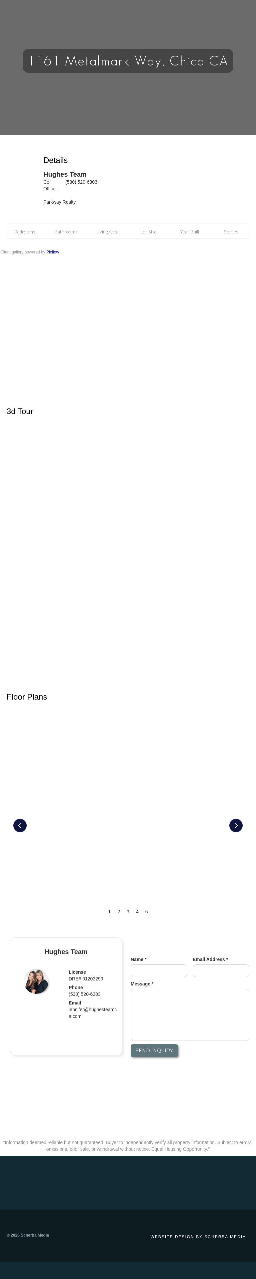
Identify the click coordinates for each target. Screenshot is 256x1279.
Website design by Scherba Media (198, 1237)
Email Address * (210, 959)
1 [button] (109, 911)
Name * (138, 959)
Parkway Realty (59, 202)
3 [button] (128, 911)
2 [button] (118, 911)
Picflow (52, 252)
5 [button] (146, 911)
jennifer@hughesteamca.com (93, 1013)
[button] (20, 825)
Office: (50, 188)
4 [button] (137, 911)
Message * (142, 983)
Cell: (48, 182)
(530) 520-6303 (81, 182)
